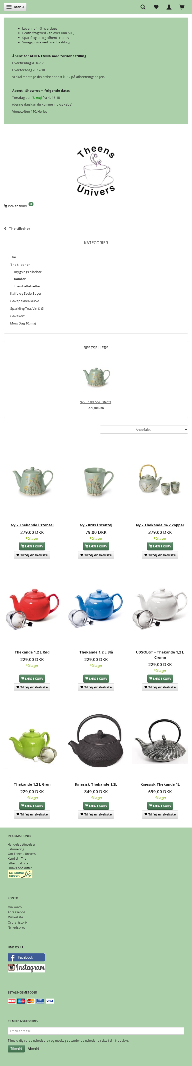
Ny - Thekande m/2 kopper (160, 525)
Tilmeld (16, 1048)
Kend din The (17, 858)
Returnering (16, 849)
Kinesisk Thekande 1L (160, 784)
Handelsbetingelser (22, 844)
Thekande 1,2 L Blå (96, 652)
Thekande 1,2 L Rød (32, 652)
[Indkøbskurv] (96, 206)
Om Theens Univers (22, 854)
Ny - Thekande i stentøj (96, 402)
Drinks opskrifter (20, 868)
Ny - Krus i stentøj (96, 525)
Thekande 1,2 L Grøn (32, 784)
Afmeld (33, 1048)
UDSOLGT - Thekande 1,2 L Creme (160, 655)
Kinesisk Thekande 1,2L (96, 784)
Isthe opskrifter (19, 863)
